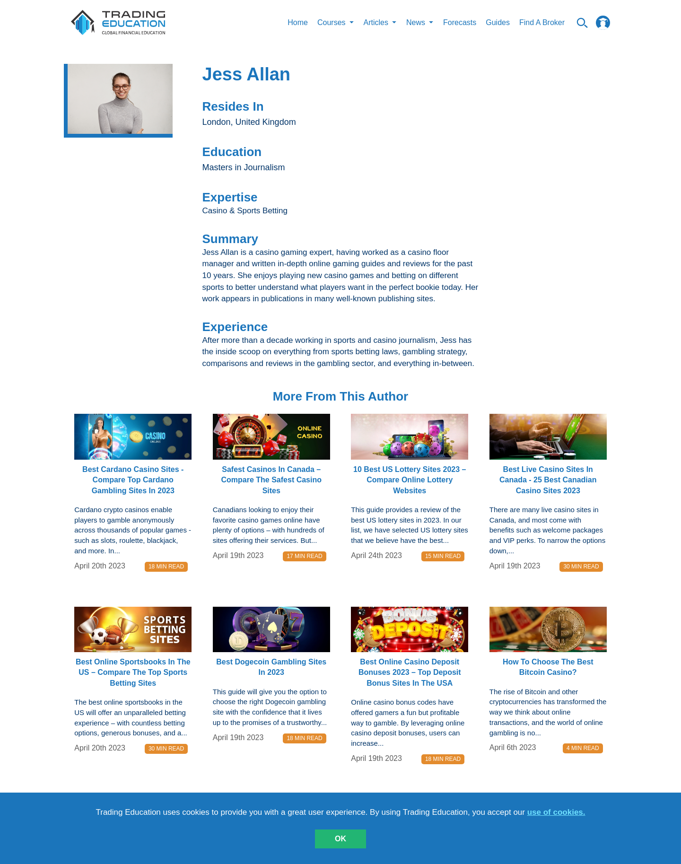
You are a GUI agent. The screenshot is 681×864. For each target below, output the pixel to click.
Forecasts (459, 22)
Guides (498, 22)
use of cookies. (556, 812)
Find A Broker (542, 22)
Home (298, 22)
